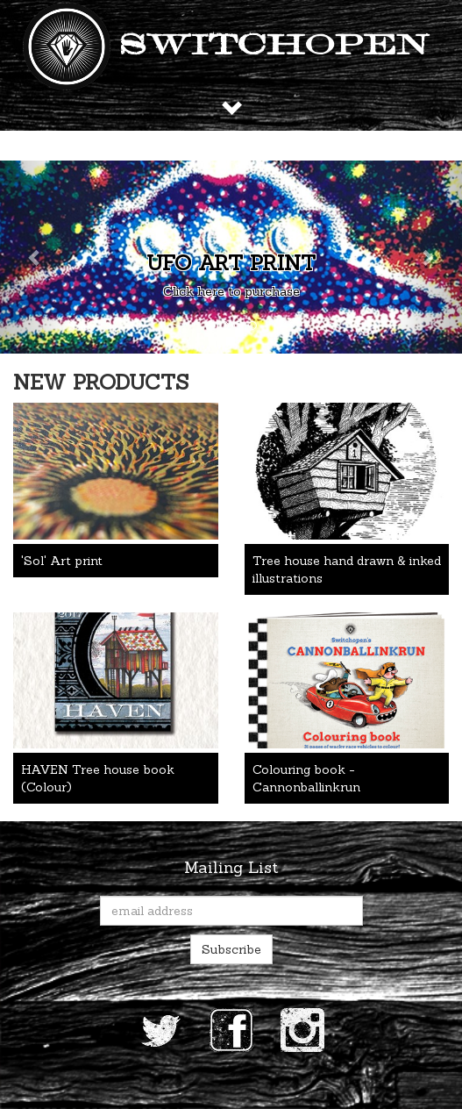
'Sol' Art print (62, 561)
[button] (34, 257)
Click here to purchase (231, 291)
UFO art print (231, 262)
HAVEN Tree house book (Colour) (97, 778)
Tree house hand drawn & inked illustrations (346, 569)
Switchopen (275, 46)
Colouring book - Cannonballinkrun (306, 778)
